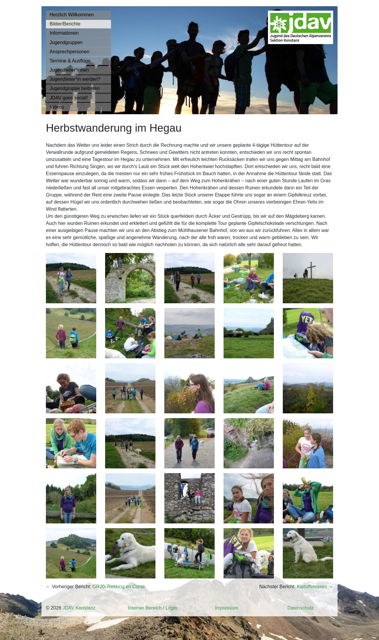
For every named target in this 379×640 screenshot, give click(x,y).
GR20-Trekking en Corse (118, 586)
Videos (57, 106)
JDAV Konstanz (78, 607)
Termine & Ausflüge (70, 60)
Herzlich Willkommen (72, 14)
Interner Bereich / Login (152, 607)
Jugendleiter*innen (69, 69)
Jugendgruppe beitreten (75, 88)
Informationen (64, 33)
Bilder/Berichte (65, 23)
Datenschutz (301, 607)
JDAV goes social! (69, 97)
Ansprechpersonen (69, 51)
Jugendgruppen (66, 42)
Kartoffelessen (312, 586)
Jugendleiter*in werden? (75, 79)
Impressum (226, 607)
